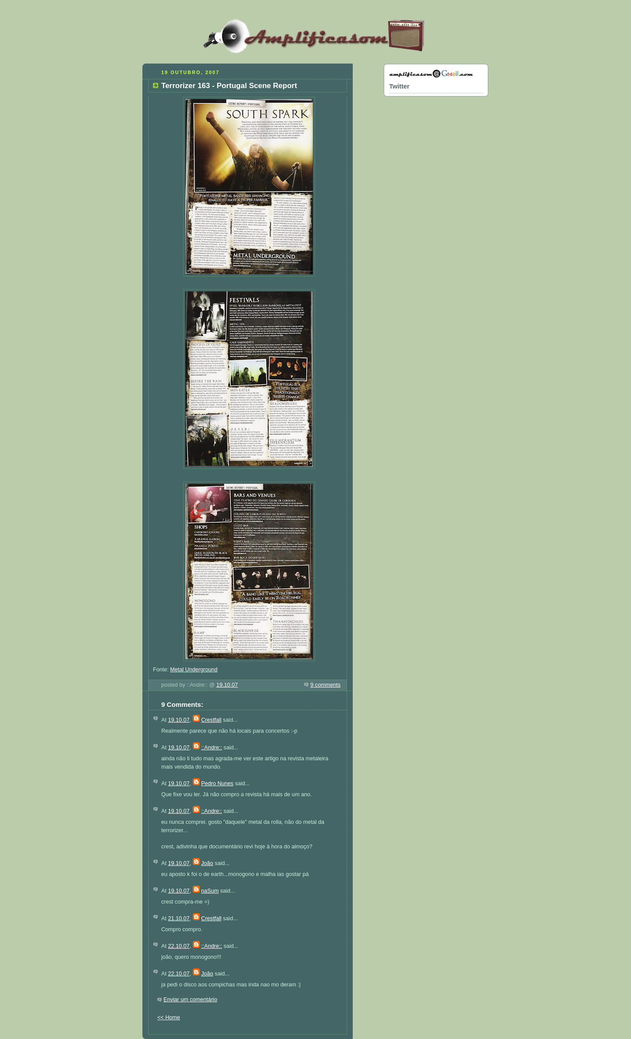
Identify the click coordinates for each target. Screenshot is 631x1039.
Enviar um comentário (190, 999)
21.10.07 (178, 918)
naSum (210, 891)
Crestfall (211, 720)
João (207, 863)
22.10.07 (178, 946)
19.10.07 (227, 685)
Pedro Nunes (217, 783)
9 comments (325, 685)
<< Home (168, 1017)
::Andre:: (211, 748)
